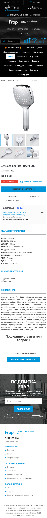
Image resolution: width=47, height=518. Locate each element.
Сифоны (8, 66)
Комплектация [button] (12, 200)
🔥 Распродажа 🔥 (13, 48)
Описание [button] (34, 197)
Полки (29, 66)
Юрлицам (23, 29)
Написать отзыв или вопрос (23, 359)
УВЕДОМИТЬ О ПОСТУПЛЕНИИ (23, 189)
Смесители (29, 48)
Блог (8, 488)
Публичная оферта (14, 475)
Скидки (10, 491)
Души (39, 48)
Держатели (24, 61)
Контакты (23, 34)
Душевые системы (12, 52)
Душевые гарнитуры (18, 70)
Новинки (36, 29)
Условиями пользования (30, 417)
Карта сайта (11, 471)
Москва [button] (19, 208)
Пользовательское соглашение (19, 478)
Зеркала (39, 66)
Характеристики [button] (12, 197)
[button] (12, 10)
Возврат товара (13, 458)
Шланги (35, 61)
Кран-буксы (22, 57)
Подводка (19, 66)
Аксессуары (23, 75)
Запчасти (34, 70)
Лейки (11, 57)
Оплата (10, 454)
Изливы (26, 52)
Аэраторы (34, 57)
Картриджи (38, 52)
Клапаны (12, 61)
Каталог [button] (10, 29)
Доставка (10, 450)
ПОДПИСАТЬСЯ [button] (23, 409)
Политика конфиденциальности (20, 495)
